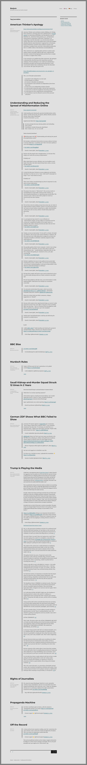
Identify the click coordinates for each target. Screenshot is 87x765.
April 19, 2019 (48, 352)
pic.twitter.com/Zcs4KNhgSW (31, 734)
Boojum (13, 8)
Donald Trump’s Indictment (66, 24)
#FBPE (51, 441)
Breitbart (11, 112)
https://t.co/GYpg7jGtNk (36, 144)
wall (13, 476)
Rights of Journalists (22, 678)
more (25, 374)
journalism (16, 31)
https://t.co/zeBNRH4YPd (36, 514)
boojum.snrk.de (17, 760)
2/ (50, 542)
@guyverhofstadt (28, 441)
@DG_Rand (30, 328)
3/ (30, 552)
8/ (27, 598)
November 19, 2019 (44, 312)
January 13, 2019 (48, 713)
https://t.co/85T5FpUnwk (47, 708)
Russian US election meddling (66, 25)
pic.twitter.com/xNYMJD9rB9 (32, 241)
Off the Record (18, 724)
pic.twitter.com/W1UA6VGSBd (32, 184)
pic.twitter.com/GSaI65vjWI (30, 348)
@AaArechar (43, 292)
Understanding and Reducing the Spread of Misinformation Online (29, 104)
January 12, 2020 (44, 334)
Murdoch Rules (19, 361)
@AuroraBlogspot (45, 441)
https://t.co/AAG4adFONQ (30, 331)
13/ (27, 645)
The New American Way (65, 22)
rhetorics (14, 475)
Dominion (12, 31)
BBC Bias (15, 344)
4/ (35, 561)
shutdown (18, 475)
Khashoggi (16, 392)
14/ (55, 653)
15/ (29, 662)
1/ (54, 533)
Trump (15, 368)
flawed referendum (16, 425)
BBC (11, 350)
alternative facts (14, 111)
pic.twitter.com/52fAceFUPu (32, 267)
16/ (54, 670)
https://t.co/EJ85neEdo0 (29, 455)
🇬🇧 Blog (65, 8)
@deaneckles (49, 292)
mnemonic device (39, 480)
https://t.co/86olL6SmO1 (38, 442)
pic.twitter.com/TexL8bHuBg (40, 689)
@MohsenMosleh (41, 290)
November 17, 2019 (44, 150)
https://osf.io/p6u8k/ (41, 121)
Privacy (75, 8)
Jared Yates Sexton (44, 472)
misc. (11, 475)
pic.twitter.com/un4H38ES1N (31, 710)
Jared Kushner (13, 391)
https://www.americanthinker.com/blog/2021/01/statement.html (38, 29)
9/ (55, 606)
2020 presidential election (15, 30)
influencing (15, 367)
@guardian (43, 424)
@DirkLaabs (26, 436)
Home (60, 8)
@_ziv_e (35, 290)
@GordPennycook (28, 290)
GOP (13, 708)
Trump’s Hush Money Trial (66, 23)
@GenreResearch (28, 442)
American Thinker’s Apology (26, 24)
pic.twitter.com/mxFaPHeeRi (31, 309)
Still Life (62, 21)
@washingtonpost (28, 399)
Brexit (13, 350)
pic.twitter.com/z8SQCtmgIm (32, 255)
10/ (35, 617)
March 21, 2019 (48, 433)
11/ (38, 626)
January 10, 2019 (46, 692)
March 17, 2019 (46, 405)
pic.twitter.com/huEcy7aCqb (43, 331)
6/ (36, 580)
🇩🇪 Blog (70, 8)
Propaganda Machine (22, 702)
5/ (29, 570)
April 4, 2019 (47, 371)
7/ (32, 589)
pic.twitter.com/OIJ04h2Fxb (32, 166)
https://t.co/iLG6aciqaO (50, 402)
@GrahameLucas (36, 441)
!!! (10, 111)
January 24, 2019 (44, 522)
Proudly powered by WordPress (26, 760)
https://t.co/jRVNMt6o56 (42, 430)
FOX (11, 708)
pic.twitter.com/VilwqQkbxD (32, 147)
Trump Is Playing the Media (26, 468)
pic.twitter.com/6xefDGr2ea (31, 227)
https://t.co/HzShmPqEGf (33, 367)
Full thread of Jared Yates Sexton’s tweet (32, 525)
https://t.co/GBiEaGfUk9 (29, 513)
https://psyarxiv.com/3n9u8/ (30, 110)
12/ (24, 636)
